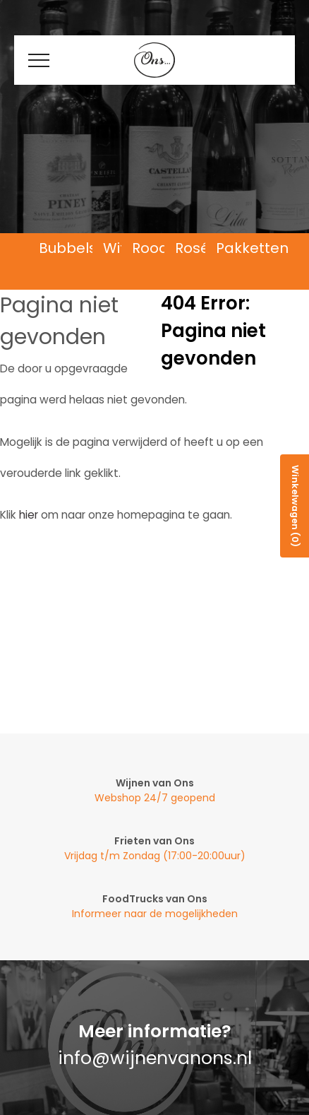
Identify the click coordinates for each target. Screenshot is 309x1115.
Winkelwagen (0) (295, 506)
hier (28, 514)
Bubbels (68, 248)
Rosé (192, 248)
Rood (150, 248)
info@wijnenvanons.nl (155, 1058)
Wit (114, 248)
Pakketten (252, 248)
